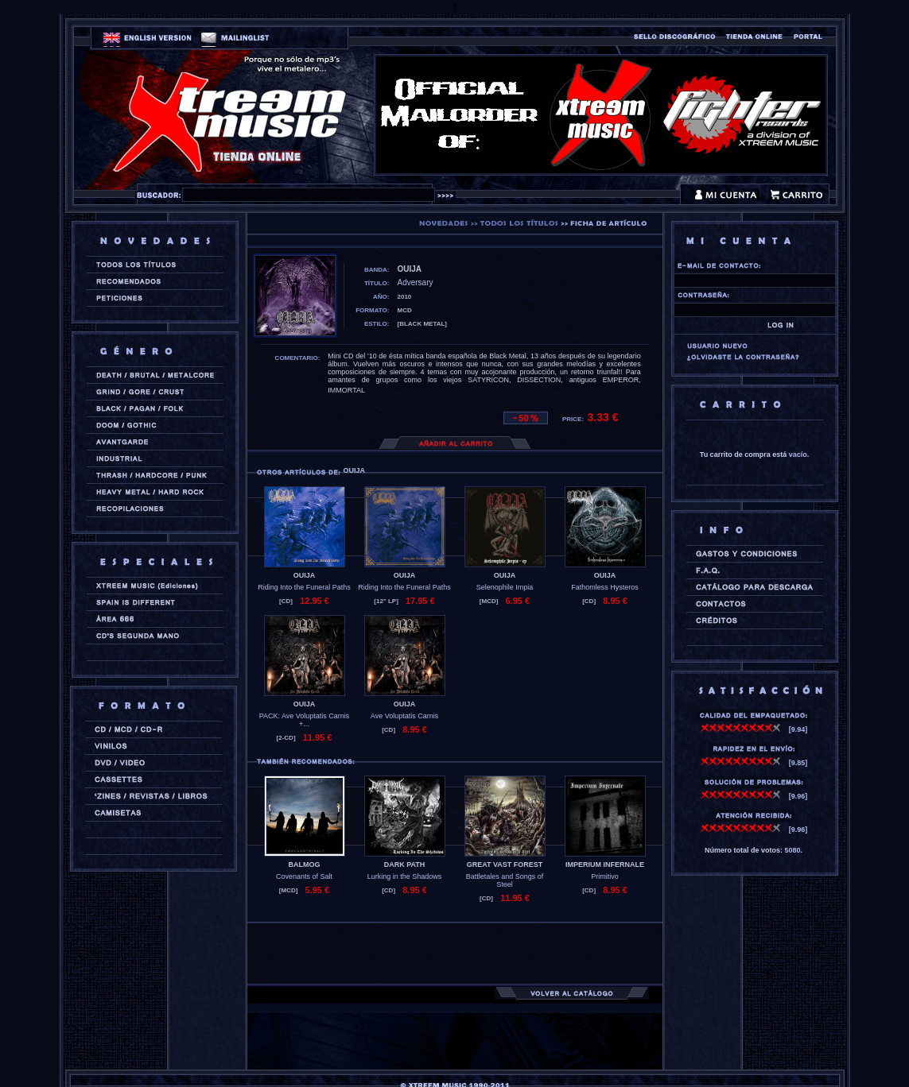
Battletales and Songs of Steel (505, 880)
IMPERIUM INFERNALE (604, 864)
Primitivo (605, 876)
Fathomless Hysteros (605, 587)
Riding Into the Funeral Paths (304, 587)
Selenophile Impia (505, 587)
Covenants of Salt (304, 876)
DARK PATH (404, 864)
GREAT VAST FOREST (505, 864)
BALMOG (304, 864)
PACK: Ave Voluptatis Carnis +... (304, 720)
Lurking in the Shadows (404, 876)
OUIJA (304, 575)
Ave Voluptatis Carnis (404, 716)
